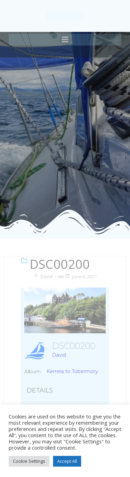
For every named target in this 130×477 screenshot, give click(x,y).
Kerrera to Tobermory (72, 371)
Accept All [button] (67, 461)
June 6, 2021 (81, 276)
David (43, 276)
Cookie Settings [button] (29, 461)
